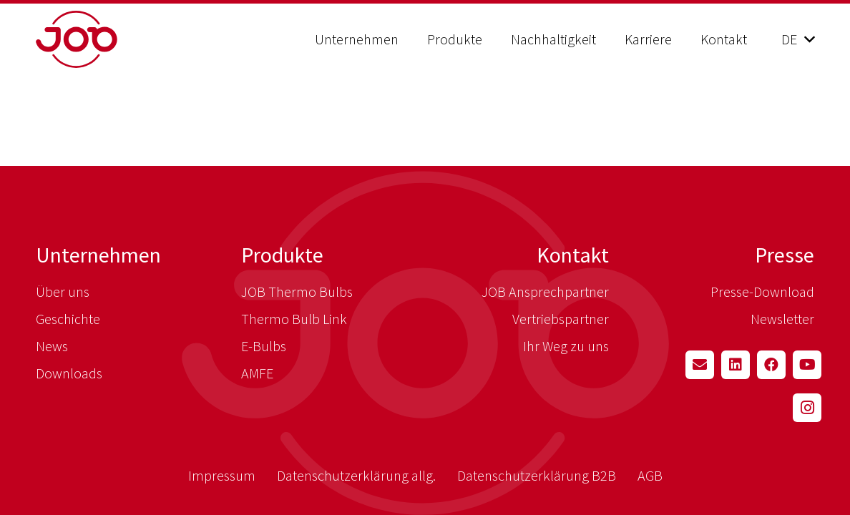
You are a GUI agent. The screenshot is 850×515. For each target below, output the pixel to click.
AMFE (257, 373)
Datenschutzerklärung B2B (536, 475)
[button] (798, 39)
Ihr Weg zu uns (566, 346)
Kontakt (573, 254)
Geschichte (68, 319)
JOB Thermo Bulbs (297, 291)
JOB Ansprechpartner (545, 291)
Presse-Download (762, 291)
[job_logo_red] (113, 39)
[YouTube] (807, 364)
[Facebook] (771, 364)
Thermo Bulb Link (294, 319)
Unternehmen (98, 254)
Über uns (62, 291)
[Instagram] (807, 407)
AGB (650, 475)
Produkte (282, 254)
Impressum (221, 475)
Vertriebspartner (560, 319)
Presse (784, 254)
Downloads (69, 373)
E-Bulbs (263, 346)
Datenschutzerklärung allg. (356, 475)
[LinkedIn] (735, 364)
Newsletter (782, 319)
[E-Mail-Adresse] (699, 364)
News (52, 346)
